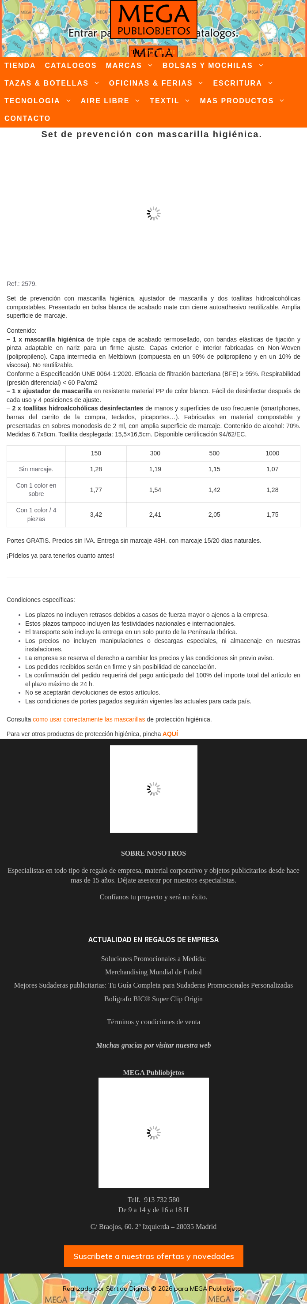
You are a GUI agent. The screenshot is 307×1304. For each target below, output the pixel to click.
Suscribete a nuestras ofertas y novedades (153, 1256)
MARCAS (132, 66)
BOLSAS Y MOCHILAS (216, 66)
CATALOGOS (71, 65)
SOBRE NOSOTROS (153, 853)
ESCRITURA (245, 83)
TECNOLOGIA (40, 101)
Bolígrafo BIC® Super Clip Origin (153, 999)
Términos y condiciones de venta (154, 1022)
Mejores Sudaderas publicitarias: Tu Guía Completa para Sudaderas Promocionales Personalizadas (153, 985)
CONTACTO (27, 118)
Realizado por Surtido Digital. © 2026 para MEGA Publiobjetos (153, 1289)
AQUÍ (170, 733)
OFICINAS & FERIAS (159, 83)
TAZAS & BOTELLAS (54, 83)
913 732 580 (159, 52)
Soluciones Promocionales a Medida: (153, 958)
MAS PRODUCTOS (245, 101)
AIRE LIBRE (113, 101)
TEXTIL (172, 101)
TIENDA (20, 65)
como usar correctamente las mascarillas (89, 719)
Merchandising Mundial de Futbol (153, 972)
